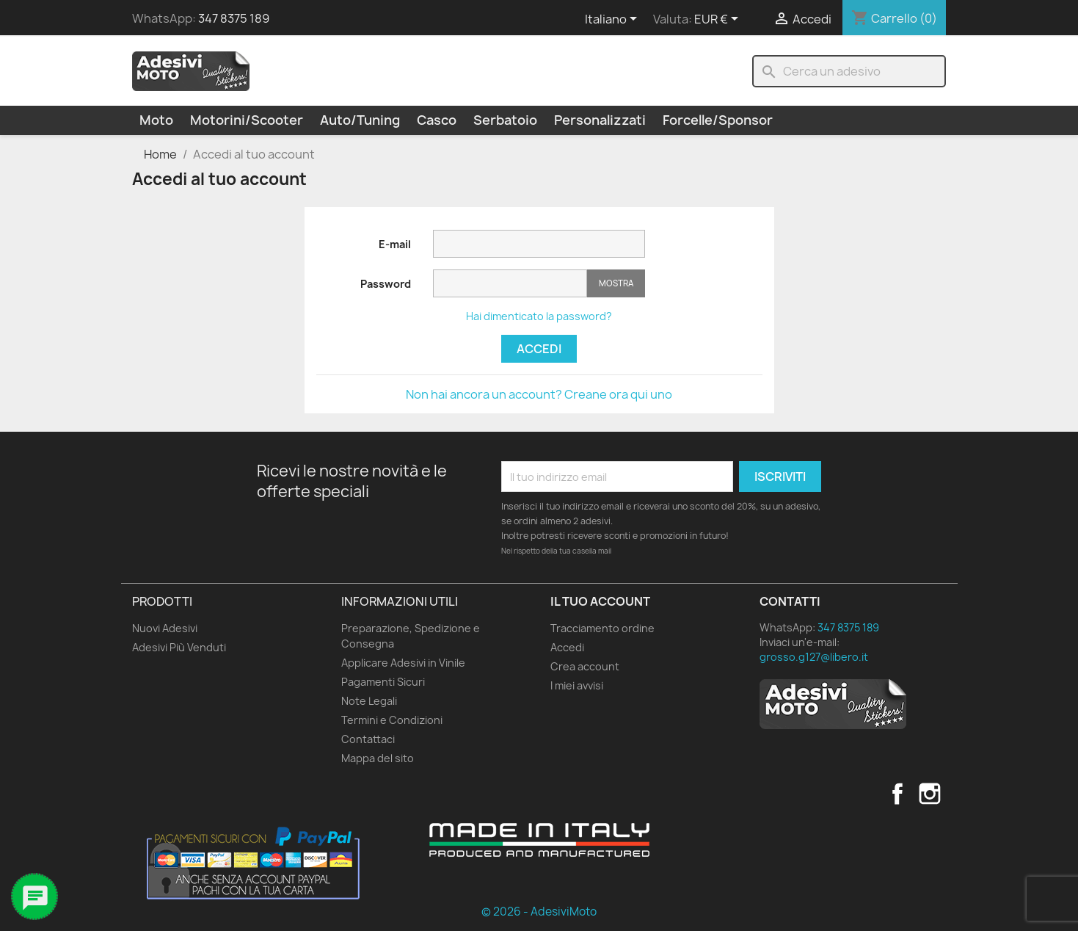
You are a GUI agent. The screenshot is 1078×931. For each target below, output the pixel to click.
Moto (156, 120)
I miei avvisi (576, 685)
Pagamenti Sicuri (383, 682)
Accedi (539, 349)
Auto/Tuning (360, 120)
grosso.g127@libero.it (814, 657)
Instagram (929, 793)
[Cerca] (849, 71)
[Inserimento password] (510, 283)
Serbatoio (505, 120)
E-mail (395, 244)
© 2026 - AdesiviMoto (539, 911)
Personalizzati (600, 120)
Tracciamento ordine (602, 628)
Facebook (897, 793)
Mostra (616, 283)
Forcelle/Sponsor (718, 120)
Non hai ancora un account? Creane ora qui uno (539, 394)
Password (385, 284)
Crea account (584, 666)
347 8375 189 (233, 18)
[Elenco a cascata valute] (718, 20)
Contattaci (368, 739)
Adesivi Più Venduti (179, 647)
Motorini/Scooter (246, 120)
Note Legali (369, 701)
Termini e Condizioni (392, 720)
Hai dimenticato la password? (539, 316)
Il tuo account (600, 601)
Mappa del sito (377, 758)
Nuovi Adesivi (164, 628)
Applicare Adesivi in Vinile (403, 663)
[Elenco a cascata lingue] (613, 20)
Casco (436, 120)
